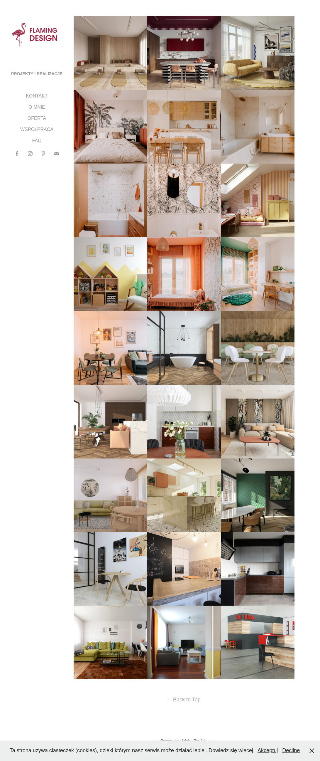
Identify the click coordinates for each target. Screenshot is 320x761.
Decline (291, 750)
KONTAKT (37, 95)
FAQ (36, 140)
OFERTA (37, 118)
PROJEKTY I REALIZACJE (36, 73)
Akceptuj (268, 750)
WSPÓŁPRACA (36, 129)
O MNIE (36, 107)
